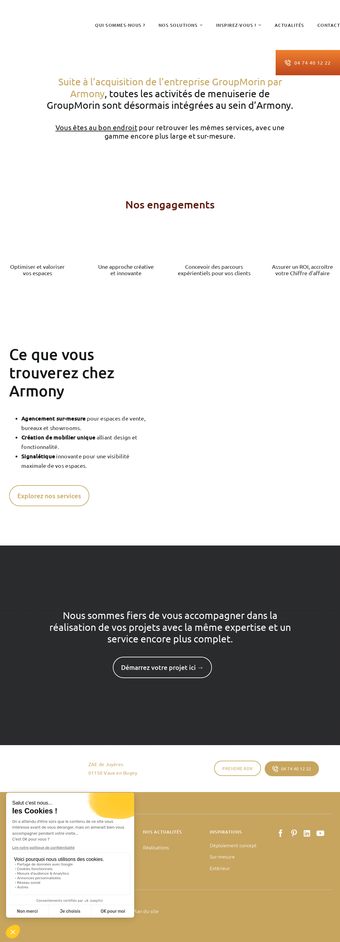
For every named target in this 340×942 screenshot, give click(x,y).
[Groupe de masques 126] (302, 232)
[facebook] (280, 833)
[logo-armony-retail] (44, 22)
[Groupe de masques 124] (125, 232)
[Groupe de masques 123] (37, 232)
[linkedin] (307, 833)
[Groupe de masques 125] (214, 232)
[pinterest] (294, 833)
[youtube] (320, 833)
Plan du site (146, 911)
